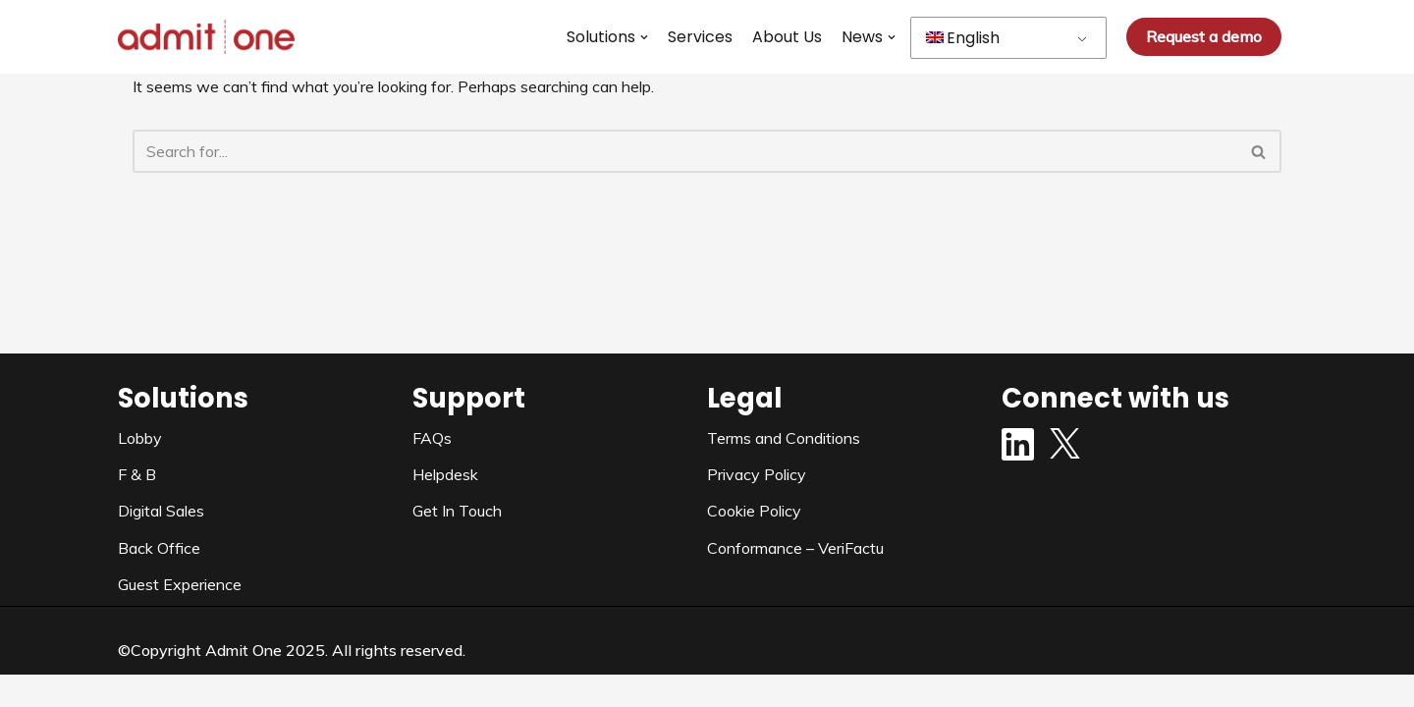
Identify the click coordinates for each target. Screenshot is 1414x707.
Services (700, 37)
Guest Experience (180, 615)
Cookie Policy (754, 543)
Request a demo (1204, 36)
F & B (137, 507)
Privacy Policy (756, 507)
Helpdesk (445, 507)
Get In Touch (457, 543)
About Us (787, 37)
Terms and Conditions (783, 469)
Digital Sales (161, 543)
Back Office (159, 579)
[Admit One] (206, 36)
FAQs (432, 469)
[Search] (685, 151)
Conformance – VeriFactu (795, 579)
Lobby (140, 469)
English (963, 38)
